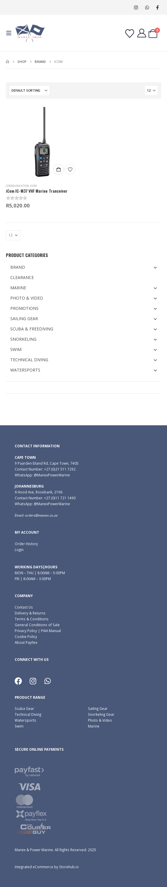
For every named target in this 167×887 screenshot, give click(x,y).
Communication (17, 186)
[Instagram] (136, 7)
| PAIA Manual (49, 630)
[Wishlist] (129, 33)
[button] (10, 33)
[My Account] (141, 33)
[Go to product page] (43, 142)
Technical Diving (28, 714)
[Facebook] (157, 7)
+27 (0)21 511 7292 (60, 469)
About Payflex (26, 642)
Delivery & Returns (30, 613)
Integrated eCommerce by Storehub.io (47, 866)
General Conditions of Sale (37, 624)
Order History (26, 543)
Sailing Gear (98, 708)
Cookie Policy (26, 636)
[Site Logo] (30, 33)
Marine (93, 726)
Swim (19, 726)
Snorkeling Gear (101, 714)
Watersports (25, 720)
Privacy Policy (26, 630)
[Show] (151, 90)
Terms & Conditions (32, 618)
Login (19, 549)
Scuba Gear (24, 708)
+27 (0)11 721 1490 (60, 497)
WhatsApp (147, 7)
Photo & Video (100, 720)
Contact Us (24, 607)
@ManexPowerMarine (52, 475)
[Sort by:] (29, 90)
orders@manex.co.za (41, 515)
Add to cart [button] (58, 169)
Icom (33, 186)
